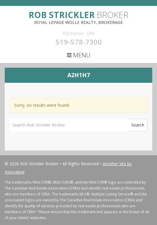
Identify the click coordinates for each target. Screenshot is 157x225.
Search (137, 125)
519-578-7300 (78, 42)
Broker (78, 14)
